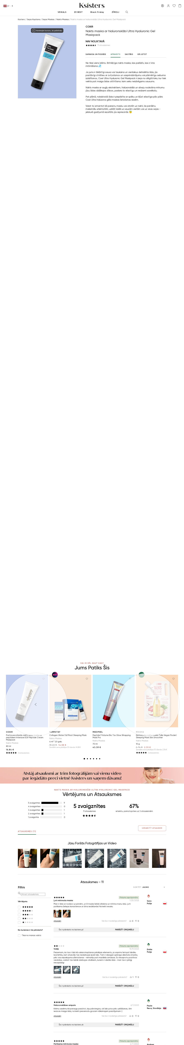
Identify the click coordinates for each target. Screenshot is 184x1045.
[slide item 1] (84, 759)
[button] (27, 858)
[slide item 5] (96, 759)
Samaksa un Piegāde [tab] (96, 54)
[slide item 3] (90, 759)
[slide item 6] (100, 759)
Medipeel (98, 732)
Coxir (89, 26)
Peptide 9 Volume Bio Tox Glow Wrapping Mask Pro (112, 736)
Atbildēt (57, 921)
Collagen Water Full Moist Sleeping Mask (68, 735)
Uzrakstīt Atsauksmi (151, 828)
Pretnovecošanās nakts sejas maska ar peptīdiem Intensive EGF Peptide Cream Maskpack (24, 737)
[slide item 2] (87, 759)
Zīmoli (115, 12)
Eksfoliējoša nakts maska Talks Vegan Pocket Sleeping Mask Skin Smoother (156, 736)
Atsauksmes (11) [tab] (27, 832)
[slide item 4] (93, 759)
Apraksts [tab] (115, 55)
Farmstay (54, 732)
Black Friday (97, 12)
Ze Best (78, 12)
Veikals (62, 12)
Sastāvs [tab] (129, 54)
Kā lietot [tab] (142, 54)
